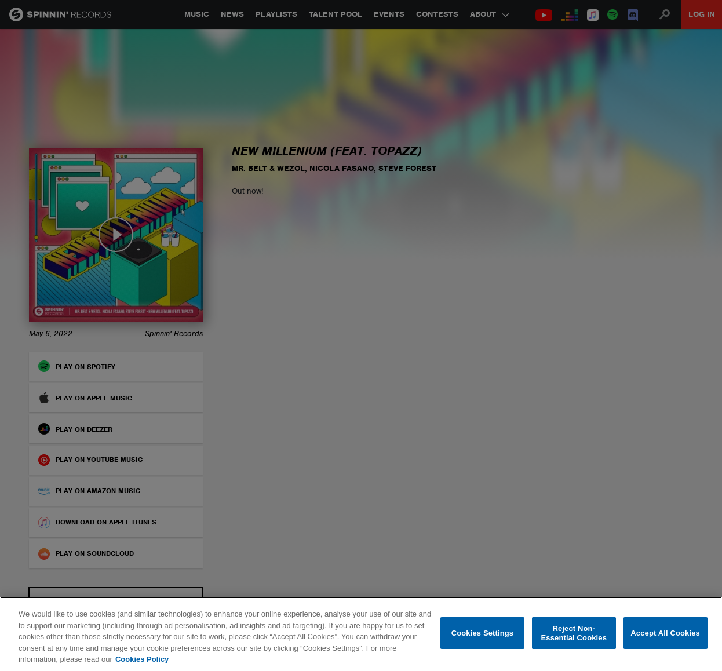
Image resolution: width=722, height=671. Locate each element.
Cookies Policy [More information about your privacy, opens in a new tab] (142, 659)
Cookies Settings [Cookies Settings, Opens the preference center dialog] (482, 633)
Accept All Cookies (665, 633)
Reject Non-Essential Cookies (574, 633)
